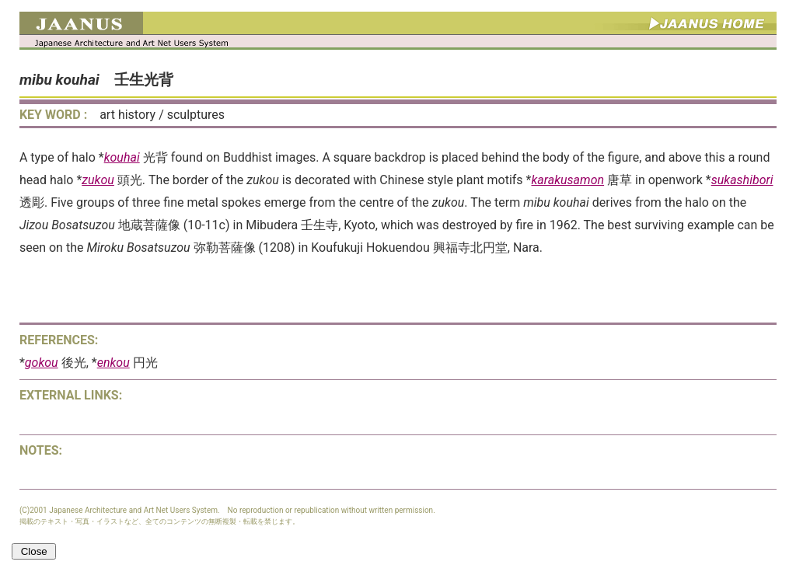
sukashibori (742, 180)
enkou (113, 362)
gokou (41, 362)
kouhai (122, 157)
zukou (98, 180)
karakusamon (567, 180)
